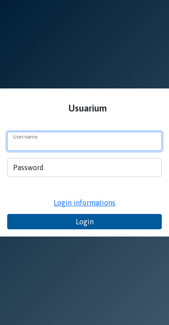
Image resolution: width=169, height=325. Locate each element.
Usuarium (86, 108)
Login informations (84, 203)
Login (85, 222)
